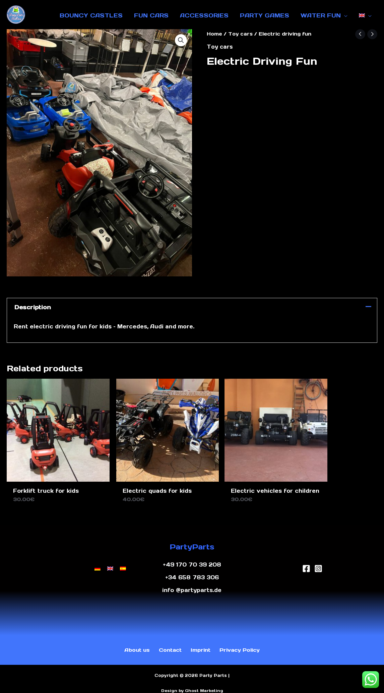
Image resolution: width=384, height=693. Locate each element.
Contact (168, 641)
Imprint (199, 641)
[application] (344, 15)
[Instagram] (318, 558)
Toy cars (241, 34)
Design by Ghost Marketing (192, 682)
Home (215, 34)
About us (134, 641)
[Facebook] (306, 558)
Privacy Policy (241, 641)
